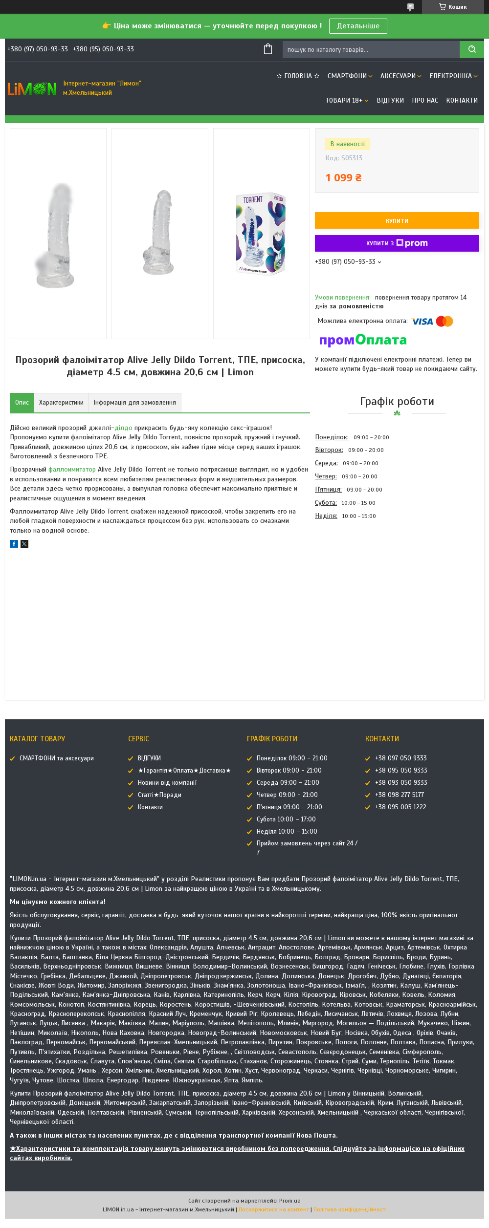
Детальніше (358, 26)
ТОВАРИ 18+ (344, 100)
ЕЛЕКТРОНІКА (450, 76)
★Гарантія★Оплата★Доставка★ (184, 771)
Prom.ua (290, 1200)
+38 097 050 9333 (401, 758)
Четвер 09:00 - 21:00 (287, 795)
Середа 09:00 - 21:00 (288, 783)
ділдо (123, 428)
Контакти (462, 100)
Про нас (425, 100)
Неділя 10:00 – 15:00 (287, 832)
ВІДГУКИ (390, 100)
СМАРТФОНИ (347, 76)
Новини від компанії (167, 783)
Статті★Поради (159, 795)
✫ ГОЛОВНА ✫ (298, 76)
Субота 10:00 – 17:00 (286, 819)
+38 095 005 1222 (400, 807)
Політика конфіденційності (350, 1209)
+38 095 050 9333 (401, 771)
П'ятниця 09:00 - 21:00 (289, 807)
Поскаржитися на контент (274, 1209)
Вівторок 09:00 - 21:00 (289, 771)
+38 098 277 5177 (399, 795)
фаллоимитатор (72, 469)
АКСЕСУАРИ (398, 76)
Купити (397, 220)
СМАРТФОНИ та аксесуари (57, 758)
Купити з (397, 243)
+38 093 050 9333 (401, 783)
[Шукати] (472, 49)
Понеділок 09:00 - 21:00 (292, 758)
